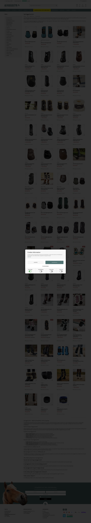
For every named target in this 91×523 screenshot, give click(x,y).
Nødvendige (30, 270)
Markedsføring (40, 270)
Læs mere (29, 256)
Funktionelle (51, 270)
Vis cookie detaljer (45, 266)
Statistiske (61, 270)
